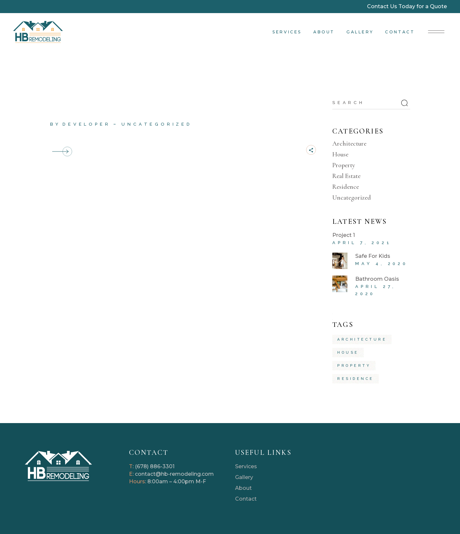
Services (246, 466)
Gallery (244, 477)
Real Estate (346, 176)
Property (343, 165)
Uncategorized (156, 124)
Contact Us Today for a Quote (407, 6)
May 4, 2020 (381, 263)
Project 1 (70, 113)
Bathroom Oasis (377, 279)
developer (86, 124)
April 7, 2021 (361, 242)
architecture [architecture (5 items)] (362, 339)
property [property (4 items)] (354, 366)
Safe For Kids (372, 256)
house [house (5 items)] (348, 352)
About (243, 488)
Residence (345, 187)
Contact (246, 499)
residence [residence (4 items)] (355, 379)
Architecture (349, 144)
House (340, 154)
